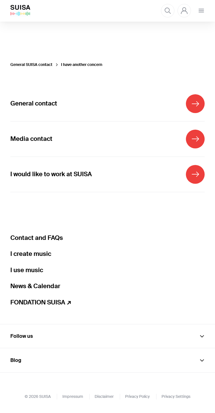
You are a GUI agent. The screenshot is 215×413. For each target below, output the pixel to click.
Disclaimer (104, 396)
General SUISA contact (31, 64)
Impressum (72, 396)
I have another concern (81, 64)
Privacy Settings (176, 396)
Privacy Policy (137, 396)
